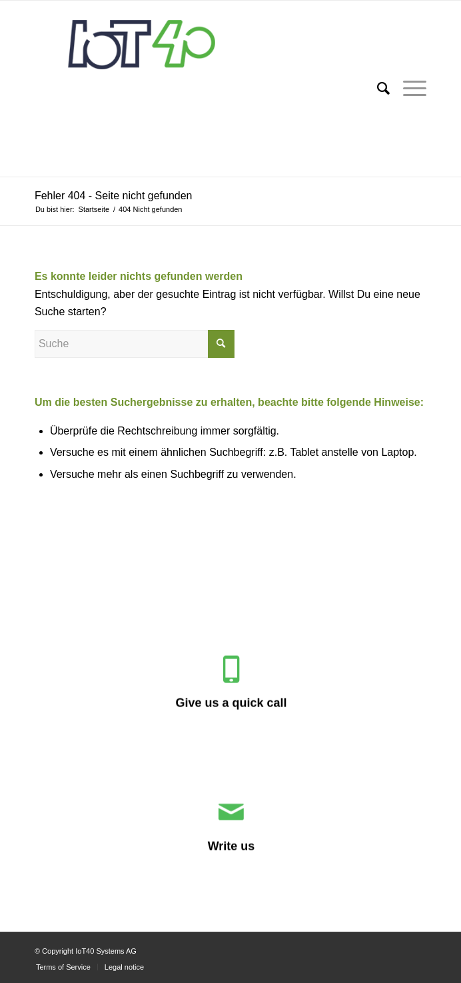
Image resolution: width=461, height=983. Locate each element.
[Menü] (408, 89)
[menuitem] (377, 89)
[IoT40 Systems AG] (191, 89)
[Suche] (377, 89)
